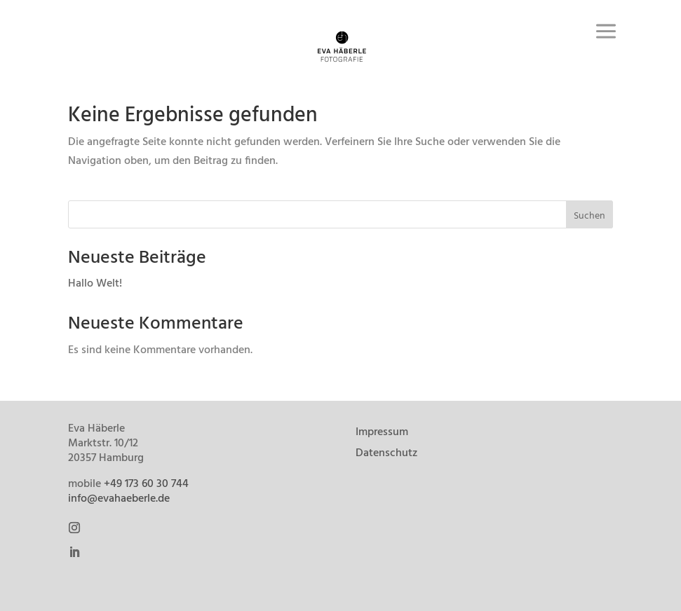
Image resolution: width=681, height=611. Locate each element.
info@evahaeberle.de (119, 499)
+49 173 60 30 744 (146, 484)
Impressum (382, 434)
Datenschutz (386, 455)
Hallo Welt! (95, 284)
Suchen (589, 216)
